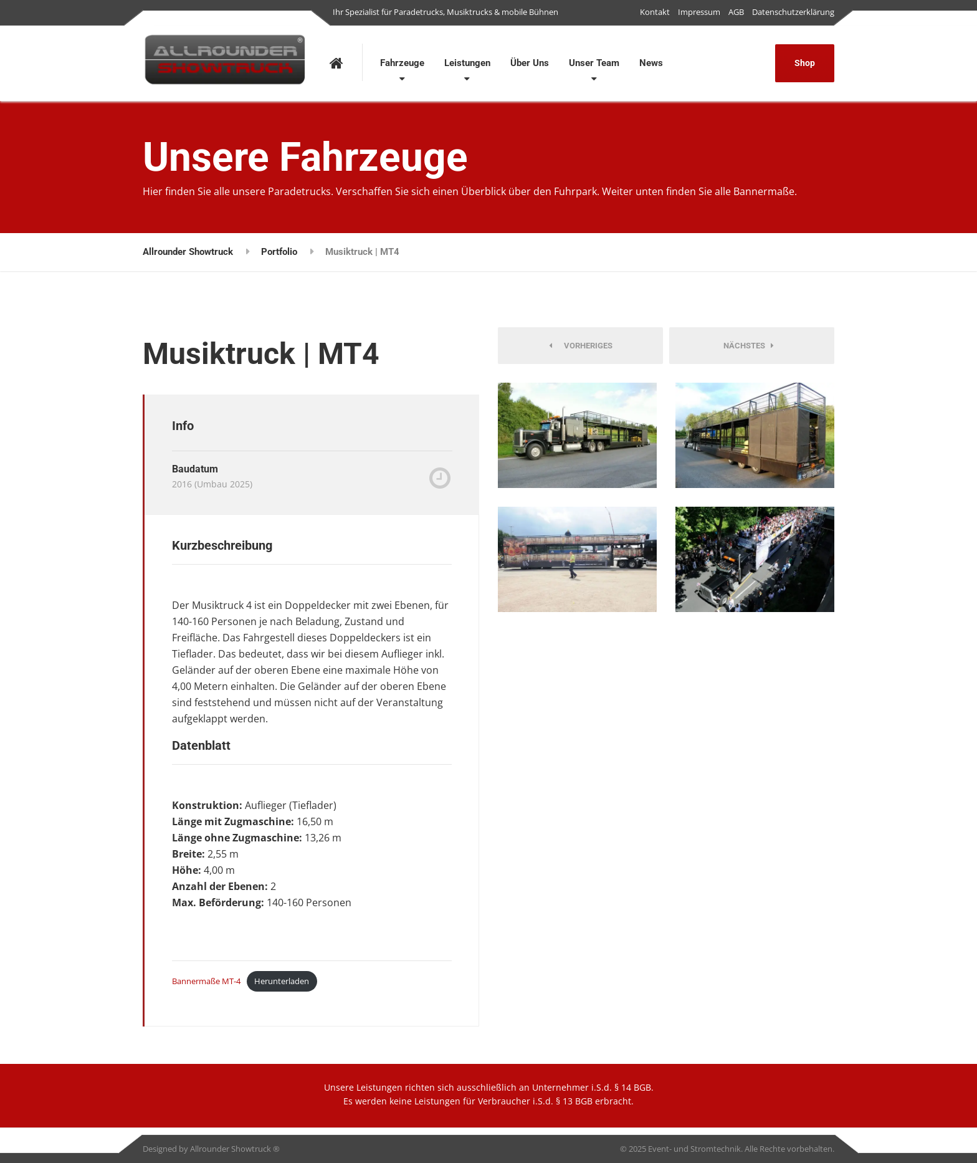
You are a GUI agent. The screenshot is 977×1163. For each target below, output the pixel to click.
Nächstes (748, 345)
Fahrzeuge (402, 63)
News (651, 63)
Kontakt (655, 11)
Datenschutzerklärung (793, 11)
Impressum (699, 11)
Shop (804, 63)
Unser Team (594, 63)
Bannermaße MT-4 (206, 981)
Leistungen (467, 63)
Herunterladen (281, 981)
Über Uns (529, 63)
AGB (736, 11)
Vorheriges (580, 345)
